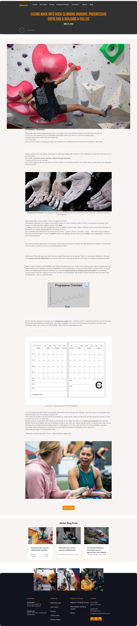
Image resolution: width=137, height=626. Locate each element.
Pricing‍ (53, 611)
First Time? (54, 607)
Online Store (55, 615)
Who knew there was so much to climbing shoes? (67, 549)
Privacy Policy (55, 620)
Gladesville (31, 611)
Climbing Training (35, 129)
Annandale (31, 602)
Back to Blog (68, 508)
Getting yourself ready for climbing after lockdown (40, 549)
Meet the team (56, 603)
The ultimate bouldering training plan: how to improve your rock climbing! (96, 550)
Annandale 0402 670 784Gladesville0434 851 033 (95, 607)
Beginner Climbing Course (79, 602)
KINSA (72, 613)
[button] (35, 4)
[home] (24, 4)
